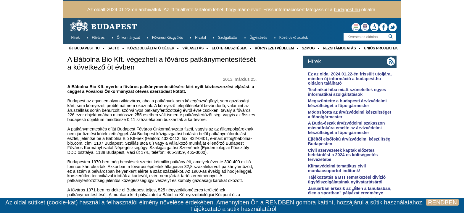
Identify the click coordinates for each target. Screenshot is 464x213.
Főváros (98, 38)
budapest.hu (347, 9)
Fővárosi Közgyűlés (167, 38)
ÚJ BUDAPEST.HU (84, 48)
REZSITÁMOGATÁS (339, 48)
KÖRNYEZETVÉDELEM (274, 48)
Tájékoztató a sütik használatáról (233, 209)
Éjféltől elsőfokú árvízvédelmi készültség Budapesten (349, 141)
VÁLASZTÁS (193, 48)
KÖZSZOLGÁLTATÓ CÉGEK (151, 48)
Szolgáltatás (227, 38)
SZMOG (308, 48)
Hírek (75, 38)
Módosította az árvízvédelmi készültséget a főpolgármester (349, 114)
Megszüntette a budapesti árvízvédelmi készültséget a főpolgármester (347, 103)
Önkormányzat (128, 38)
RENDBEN (442, 202)
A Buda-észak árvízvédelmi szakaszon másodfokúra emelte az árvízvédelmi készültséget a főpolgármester (346, 128)
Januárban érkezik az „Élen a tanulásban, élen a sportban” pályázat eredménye (349, 191)
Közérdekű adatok (293, 38)
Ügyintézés (258, 38)
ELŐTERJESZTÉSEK (229, 48)
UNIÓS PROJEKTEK (381, 48)
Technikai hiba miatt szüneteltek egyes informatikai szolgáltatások (347, 92)
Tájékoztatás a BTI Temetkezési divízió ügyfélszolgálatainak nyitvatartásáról (347, 179)
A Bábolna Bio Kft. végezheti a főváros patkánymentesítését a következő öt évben (161, 63)
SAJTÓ (114, 48)
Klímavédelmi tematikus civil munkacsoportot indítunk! (337, 168)
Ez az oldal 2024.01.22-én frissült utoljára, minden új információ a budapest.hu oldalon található (350, 79)
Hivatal (200, 38)
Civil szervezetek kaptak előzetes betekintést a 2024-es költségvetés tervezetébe (343, 155)
